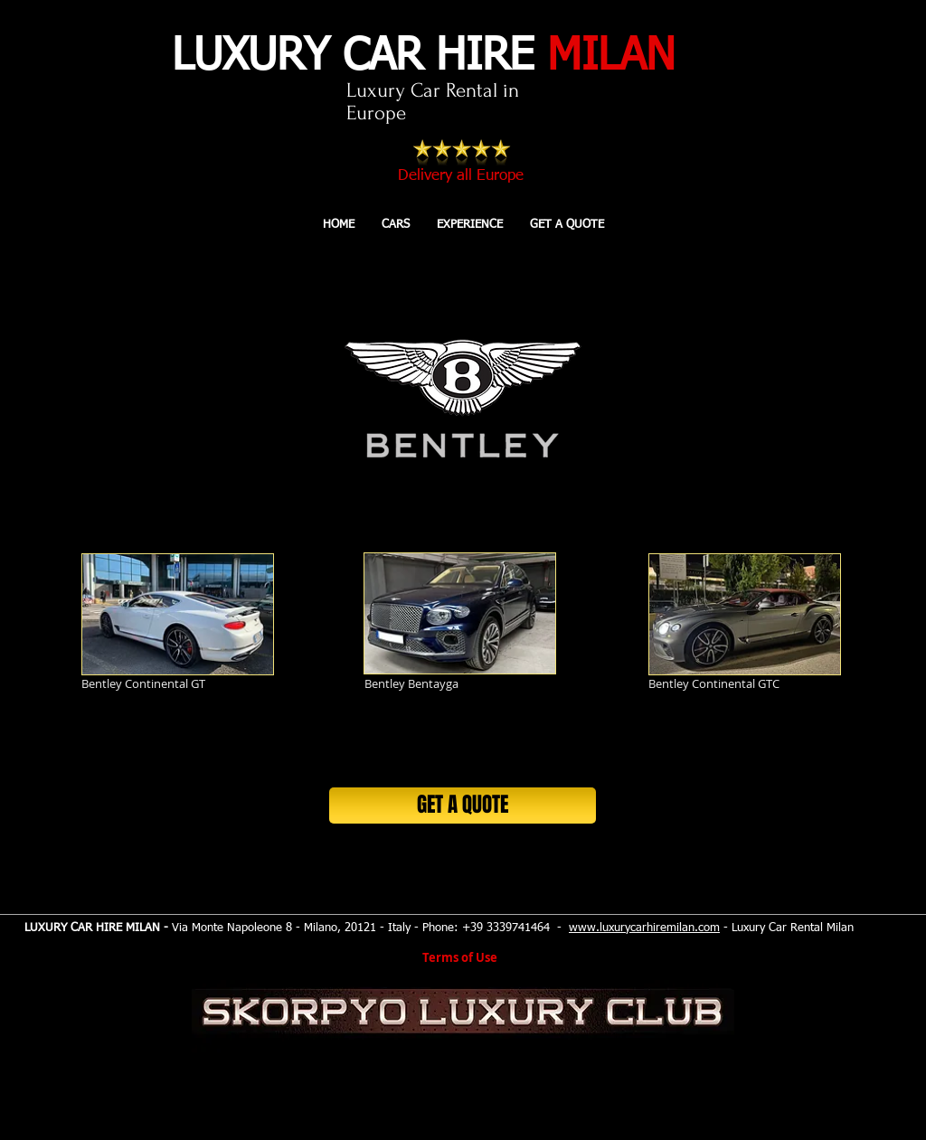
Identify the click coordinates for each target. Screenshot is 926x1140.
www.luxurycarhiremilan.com (644, 928)
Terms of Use (459, 957)
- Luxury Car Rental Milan (787, 928)
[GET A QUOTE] (462, 805)
